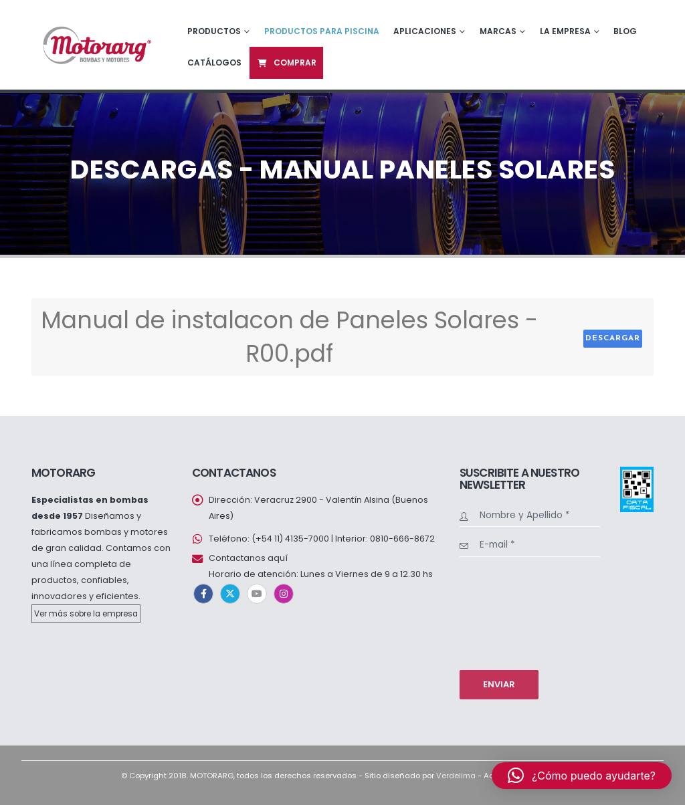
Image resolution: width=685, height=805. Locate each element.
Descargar (612, 338)
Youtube (257, 594)
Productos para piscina (321, 31)
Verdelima (456, 775)
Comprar (286, 62)
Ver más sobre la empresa (86, 613)
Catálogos (214, 62)
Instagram (284, 594)
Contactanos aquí (248, 558)
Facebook (203, 594)
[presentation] (514, 612)
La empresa (565, 31)
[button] (582, 775)
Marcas (498, 31)
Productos (214, 31)
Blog (625, 31)
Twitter (230, 594)
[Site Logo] (95, 44)
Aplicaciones (424, 31)
